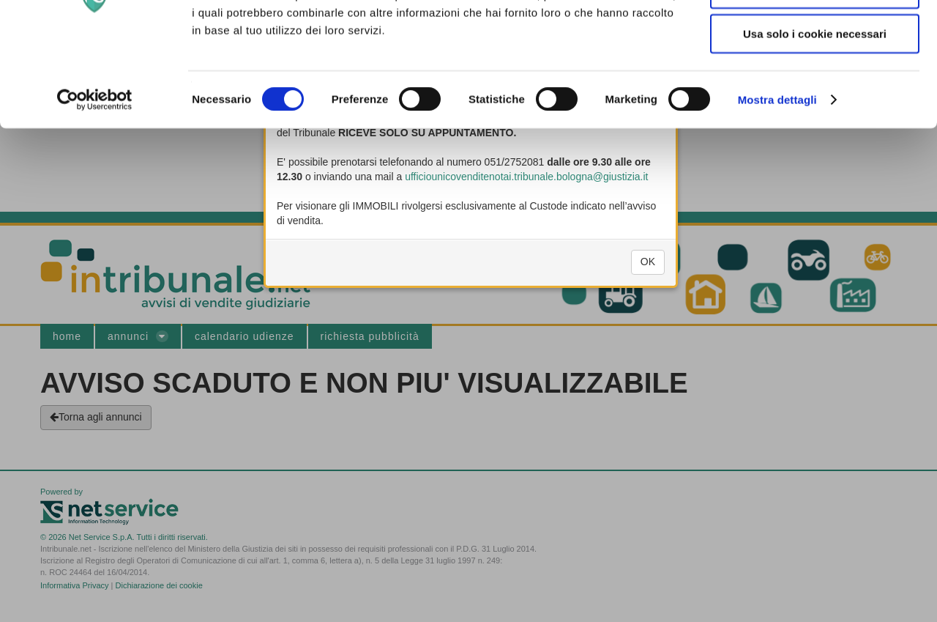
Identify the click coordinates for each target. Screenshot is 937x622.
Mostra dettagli (777, 193)
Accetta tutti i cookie (815, 37)
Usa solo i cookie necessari (814, 127)
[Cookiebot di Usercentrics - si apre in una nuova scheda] (95, 193)
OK (648, 269)
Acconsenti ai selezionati (815, 82)
